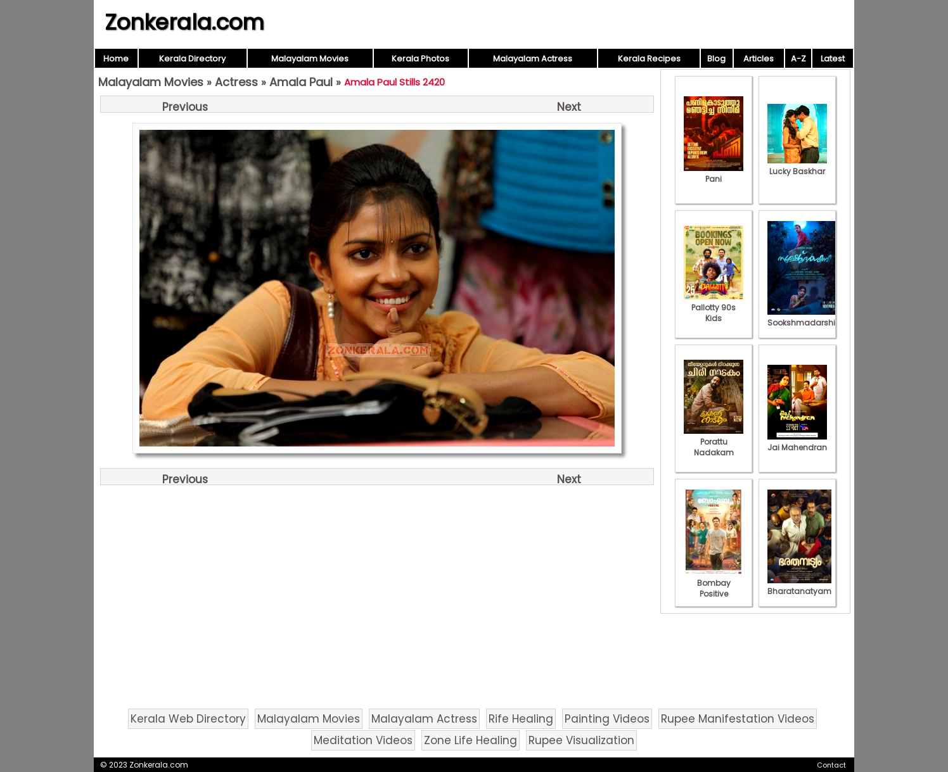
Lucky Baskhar (797, 166)
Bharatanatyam (799, 586)
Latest (833, 59)
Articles (758, 59)
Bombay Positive (713, 583)
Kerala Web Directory (188, 718)
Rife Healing (521, 718)
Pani (713, 173)
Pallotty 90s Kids (713, 307)
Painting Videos (607, 718)
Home (116, 59)
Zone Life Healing (470, 740)
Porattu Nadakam (713, 442)
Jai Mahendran (797, 442)
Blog (716, 59)
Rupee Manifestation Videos (737, 718)
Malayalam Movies (310, 59)
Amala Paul (301, 82)
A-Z (798, 59)
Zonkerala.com (184, 22)
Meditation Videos (363, 740)
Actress (236, 82)
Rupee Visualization (581, 740)
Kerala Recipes (649, 59)
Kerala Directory (192, 59)
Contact (831, 765)
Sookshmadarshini (804, 317)
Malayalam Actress (532, 59)
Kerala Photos (420, 59)
